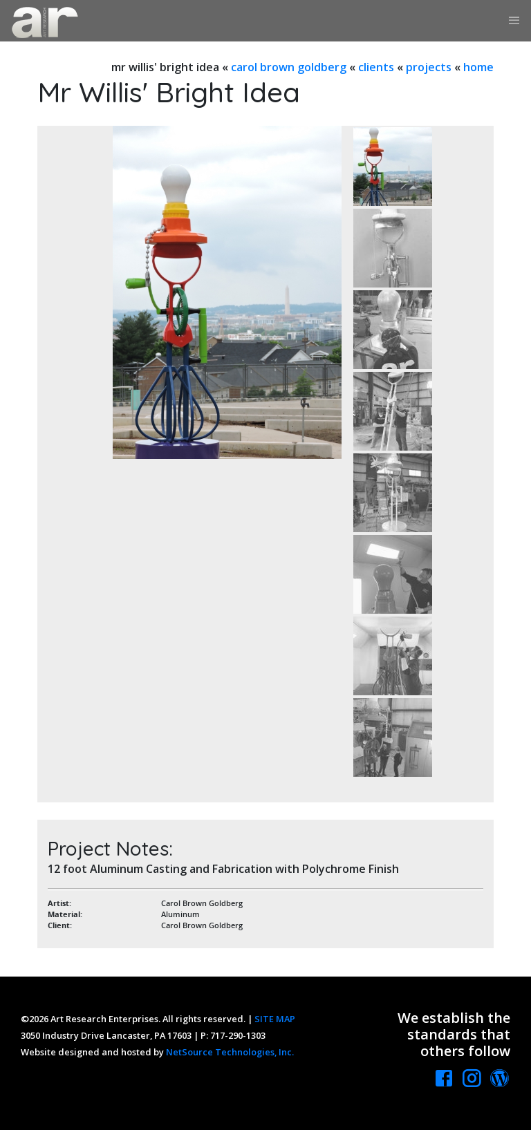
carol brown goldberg (288, 67)
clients (376, 67)
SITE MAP (274, 1019)
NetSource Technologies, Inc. (230, 1052)
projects (428, 67)
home (478, 67)
